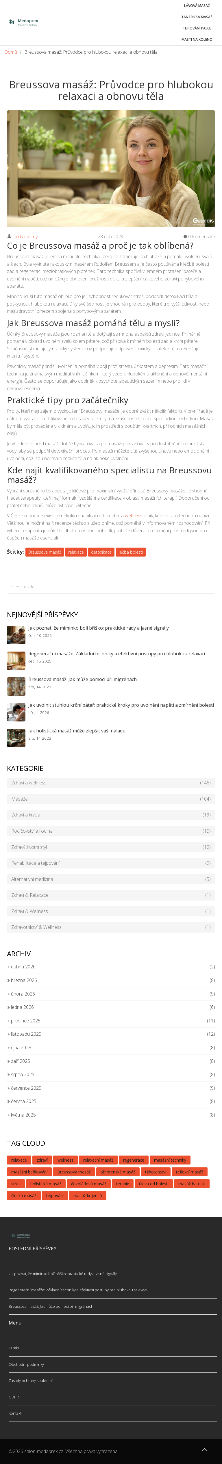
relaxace (76, 552)
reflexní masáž (189, 1172)
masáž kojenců (87, 1195)
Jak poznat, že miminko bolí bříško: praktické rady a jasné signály (98, 628)
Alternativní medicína (111, 879)
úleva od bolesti (154, 1183)
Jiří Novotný (26, 236)
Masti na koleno (197, 39)
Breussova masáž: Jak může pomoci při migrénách (82, 679)
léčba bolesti (131, 552)
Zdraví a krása (111, 815)
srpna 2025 (20, 1074)
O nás (14, 1347)
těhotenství (155, 1172)
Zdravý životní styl (111, 847)
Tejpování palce (197, 28)
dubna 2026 (21, 966)
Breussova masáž (44, 552)
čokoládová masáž (88, 1183)
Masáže (111, 799)
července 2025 (24, 1088)
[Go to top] (204, 1452)
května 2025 (21, 1115)
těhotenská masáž (118, 1172)
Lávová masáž (197, 5)
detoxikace (101, 552)
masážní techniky (170, 1160)
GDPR (14, 1397)
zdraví (42, 1160)
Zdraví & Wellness (111, 911)
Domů (10, 52)
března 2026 (22, 980)
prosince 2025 (23, 1020)
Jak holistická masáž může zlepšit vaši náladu (76, 731)
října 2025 (19, 1047)
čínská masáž (23, 1195)
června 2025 (21, 1101)
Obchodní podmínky (26, 1364)
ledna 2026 (20, 1007)
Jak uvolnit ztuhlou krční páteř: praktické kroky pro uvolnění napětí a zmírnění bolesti (121, 705)
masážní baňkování (29, 1172)
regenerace (133, 1160)
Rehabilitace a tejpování (111, 863)
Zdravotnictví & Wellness (111, 927)
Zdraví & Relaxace (111, 895)
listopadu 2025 (24, 1034)
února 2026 (21, 994)
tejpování (55, 1195)
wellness (134, 515)
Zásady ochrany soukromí (31, 1380)
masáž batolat (191, 1183)
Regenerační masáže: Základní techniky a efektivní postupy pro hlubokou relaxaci (116, 653)
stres (16, 1183)
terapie (122, 1183)
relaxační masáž (98, 1160)
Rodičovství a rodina (111, 831)
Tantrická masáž (196, 16)
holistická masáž (45, 1183)
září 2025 (18, 1061)
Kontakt (15, 1413)
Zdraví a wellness (111, 783)
